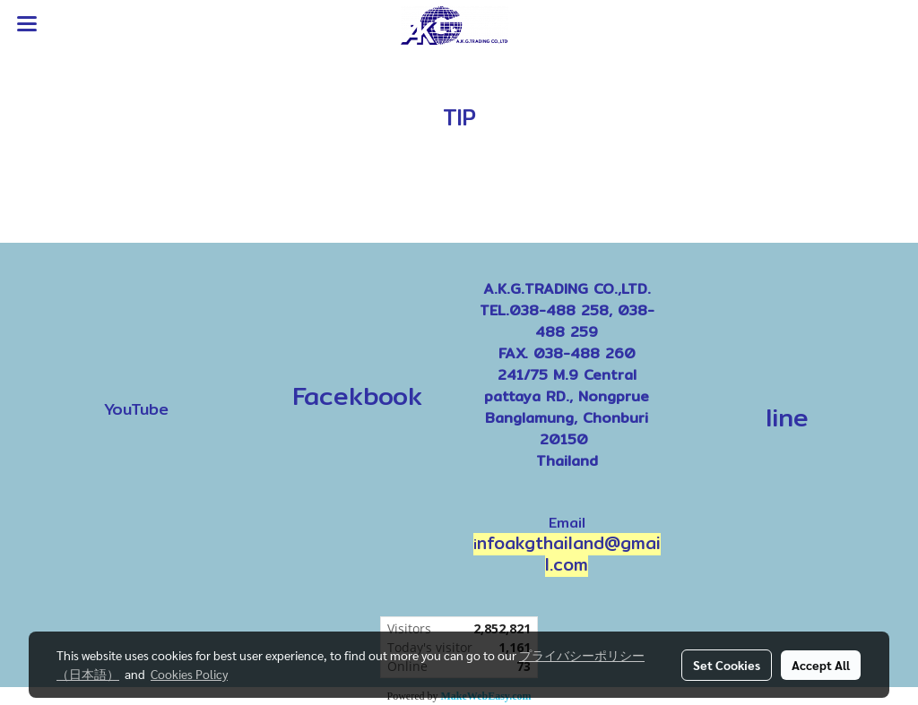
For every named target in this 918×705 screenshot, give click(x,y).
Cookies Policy (189, 674)
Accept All (821, 665)
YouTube (136, 409)
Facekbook (351, 396)
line (787, 417)
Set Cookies (726, 665)
